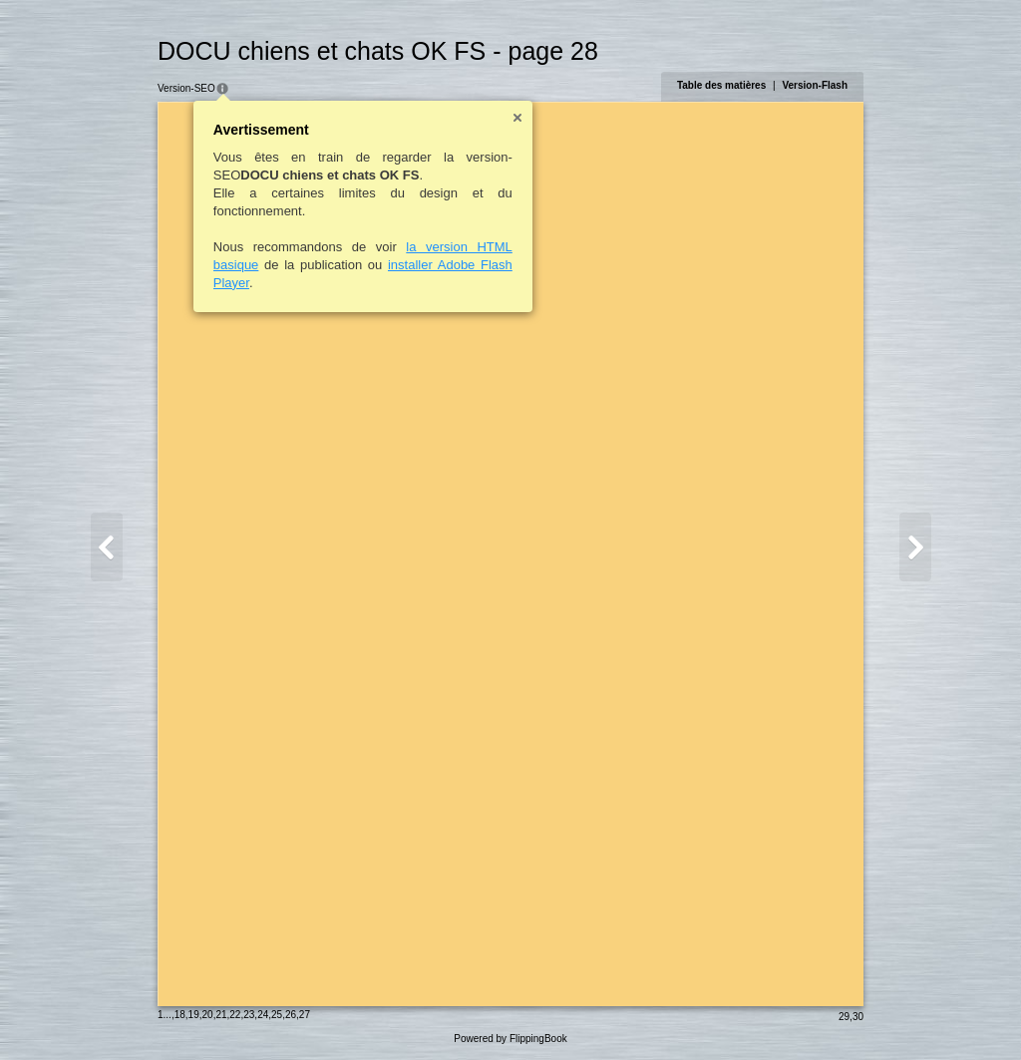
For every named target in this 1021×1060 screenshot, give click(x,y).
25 (276, 1014)
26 (290, 1014)
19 (193, 1014)
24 (262, 1014)
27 (304, 1014)
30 (857, 1016)
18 (179, 1014)
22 (234, 1014)
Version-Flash (815, 85)
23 (248, 1014)
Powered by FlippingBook (510, 1038)
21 (220, 1014)
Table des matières (721, 85)
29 (844, 1016)
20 (207, 1014)
